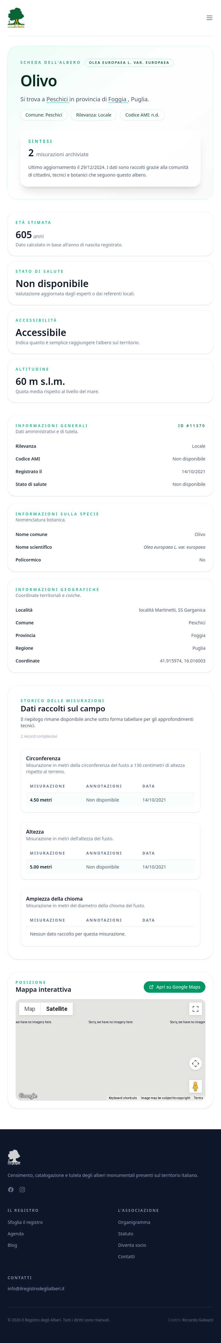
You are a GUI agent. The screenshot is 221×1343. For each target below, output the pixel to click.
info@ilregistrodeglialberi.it (36, 1289)
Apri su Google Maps (174, 987)
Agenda (16, 1234)
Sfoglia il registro (25, 1222)
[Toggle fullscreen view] (195, 1009)
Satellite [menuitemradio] (56, 1008)
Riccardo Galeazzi (197, 1320)
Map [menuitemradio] (29, 1008)
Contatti (126, 1256)
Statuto (126, 1234)
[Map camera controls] (195, 1063)
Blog (12, 1245)
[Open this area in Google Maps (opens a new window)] (27, 1096)
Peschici (57, 99)
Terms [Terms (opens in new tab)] (198, 1098)
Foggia (118, 99)
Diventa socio (132, 1245)
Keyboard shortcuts (123, 1098)
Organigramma (134, 1222)
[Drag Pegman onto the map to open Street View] (195, 1086)
